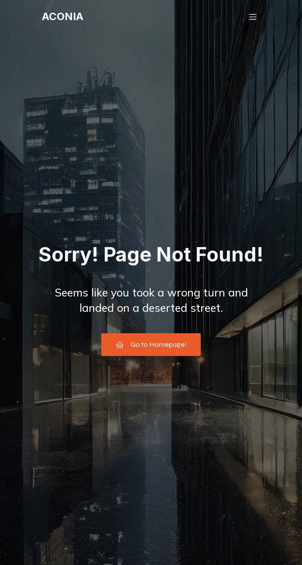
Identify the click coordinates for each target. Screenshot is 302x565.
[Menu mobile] (252, 16)
